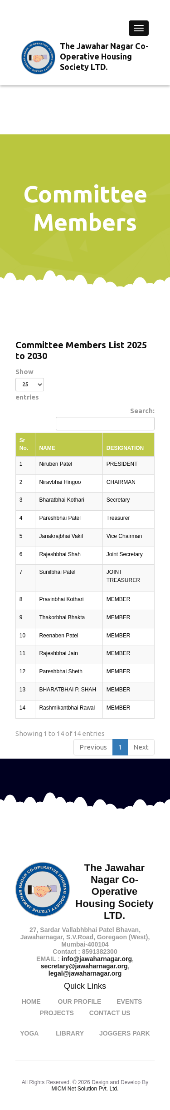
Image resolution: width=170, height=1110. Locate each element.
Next (141, 747)
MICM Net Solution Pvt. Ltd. (84, 1088)
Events (129, 1001)
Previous (93, 747)
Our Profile (80, 1001)
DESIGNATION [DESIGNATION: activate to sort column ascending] (125, 448)
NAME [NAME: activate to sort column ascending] (47, 448)
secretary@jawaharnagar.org (84, 966)
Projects (56, 1012)
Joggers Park (124, 1033)
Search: (105, 418)
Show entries (29, 384)
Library (70, 1033)
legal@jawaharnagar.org (85, 973)
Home (31, 1001)
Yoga (29, 1033)
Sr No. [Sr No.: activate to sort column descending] (23, 444)
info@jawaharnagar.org (97, 958)
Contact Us (110, 1012)
